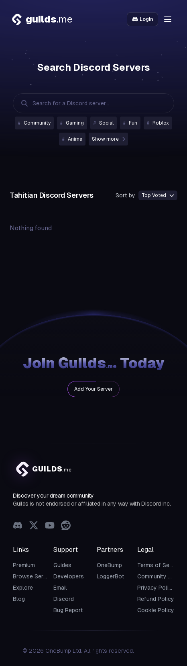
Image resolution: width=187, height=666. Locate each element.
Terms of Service (159, 565)
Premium (24, 565)
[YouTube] (50, 526)
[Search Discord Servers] (85, 103)
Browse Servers (34, 576)
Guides (62, 565)
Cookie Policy (155, 610)
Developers (68, 576)
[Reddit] (66, 526)
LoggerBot (110, 576)
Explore (23, 587)
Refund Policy (155, 599)
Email (60, 587)
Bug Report (68, 610)
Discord (63, 599)
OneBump (109, 565)
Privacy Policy (156, 587)
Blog (19, 599)
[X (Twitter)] (34, 526)
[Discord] (17, 526)
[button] (167, 19)
